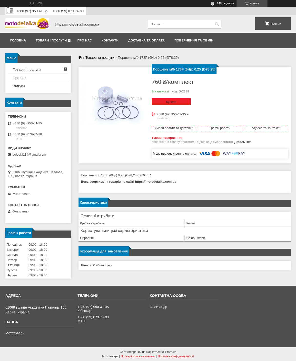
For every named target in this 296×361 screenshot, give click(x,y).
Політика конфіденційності (176, 356)
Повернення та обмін (193, 40)
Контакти (110, 40)
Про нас (84, 40)
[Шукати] (217, 24)
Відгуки (19, 86)
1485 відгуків (225, 3)
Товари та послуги (99, 58)
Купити (171, 102)
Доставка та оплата (146, 40)
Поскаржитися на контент (138, 356)
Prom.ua (170, 352)
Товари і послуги (51, 40)
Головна (18, 40)
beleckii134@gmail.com (29, 154)
